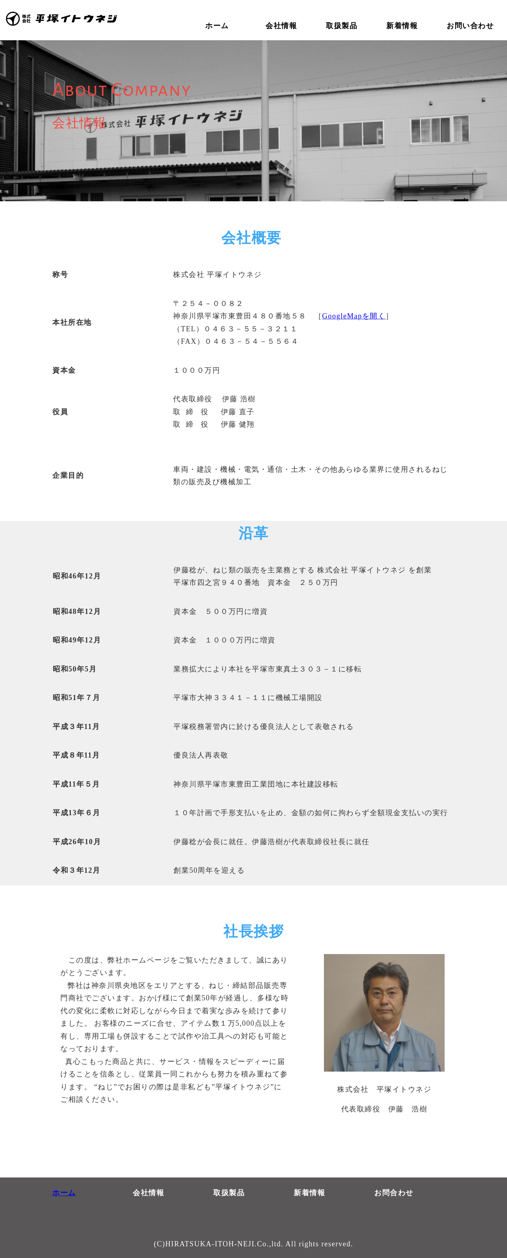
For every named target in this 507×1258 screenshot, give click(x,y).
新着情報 (309, 1193)
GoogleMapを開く (354, 316)
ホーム (64, 1193)
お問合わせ (394, 1193)
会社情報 (148, 1193)
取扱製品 (229, 1193)
